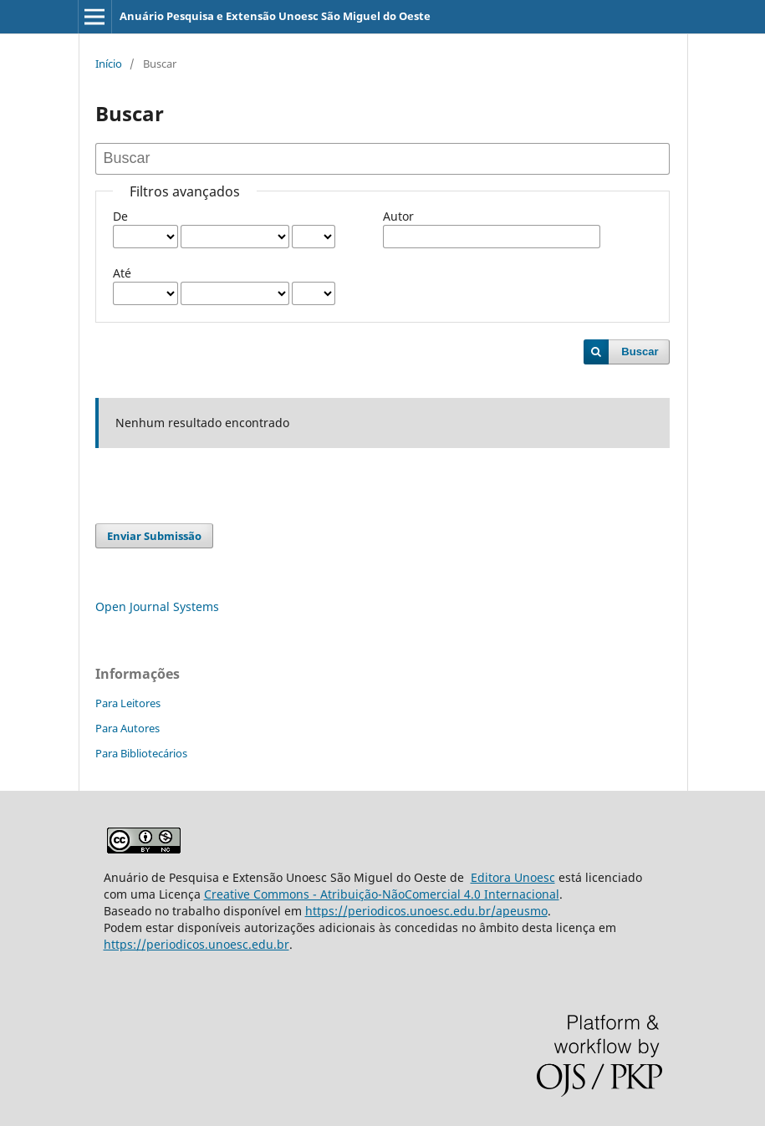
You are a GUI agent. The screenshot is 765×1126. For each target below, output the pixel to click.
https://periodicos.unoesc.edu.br (196, 944)
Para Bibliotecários (141, 753)
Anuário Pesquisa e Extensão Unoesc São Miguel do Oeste (275, 15)
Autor (398, 216)
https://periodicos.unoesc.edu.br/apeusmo (426, 911)
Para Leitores (128, 703)
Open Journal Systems (157, 606)
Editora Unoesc (513, 877)
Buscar (639, 351)
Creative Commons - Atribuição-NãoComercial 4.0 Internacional (381, 894)
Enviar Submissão (154, 535)
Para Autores (127, 728)
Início (108, 63)
